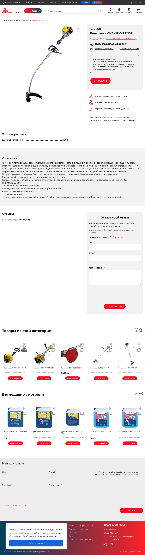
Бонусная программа (70, 3)
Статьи (72, 536)
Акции (85, 3)
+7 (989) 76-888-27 (128, 120)
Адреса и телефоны (11, 2)
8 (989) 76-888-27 (133, 3)
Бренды (97, 3)
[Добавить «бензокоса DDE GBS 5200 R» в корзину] (72, 378)
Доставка (41, 3)
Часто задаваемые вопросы (81, 540)
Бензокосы (27, 20)
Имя (91, 242)
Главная (5, 20)
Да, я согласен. (36, 543)
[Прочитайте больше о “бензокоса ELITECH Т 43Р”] (130, 378)
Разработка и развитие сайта (130, 552)
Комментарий (97, 268)
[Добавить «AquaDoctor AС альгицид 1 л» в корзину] (101, 443)
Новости (29, 3)
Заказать (100, 80)
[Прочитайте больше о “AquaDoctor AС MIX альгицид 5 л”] (44, 443)
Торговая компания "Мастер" (24, 552)
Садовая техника (15, 20)
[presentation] (110, 292)
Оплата (53, 3)
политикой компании (130, 475)
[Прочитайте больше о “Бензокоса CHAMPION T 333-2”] (44, 378)
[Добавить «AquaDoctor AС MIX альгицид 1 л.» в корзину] (15, 443)
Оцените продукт (98, 238)
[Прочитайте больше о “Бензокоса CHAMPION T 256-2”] (15, 378)
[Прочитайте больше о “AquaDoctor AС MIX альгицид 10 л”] (72, 443)
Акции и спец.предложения (81, 526)
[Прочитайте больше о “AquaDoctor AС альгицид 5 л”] (130, 443)
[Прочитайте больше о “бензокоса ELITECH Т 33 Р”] (101, 378)
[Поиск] (99, 11)
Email (92, 253)
